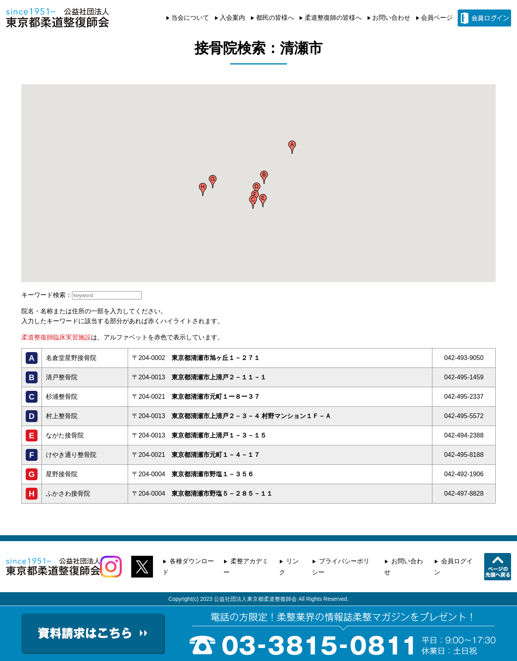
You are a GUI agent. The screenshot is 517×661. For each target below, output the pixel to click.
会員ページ (437, 17)
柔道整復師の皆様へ (333, 17)
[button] (292, 147)
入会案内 (232, 17)
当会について (190, 17)
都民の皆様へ (275, 17)
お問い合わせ (391, 17)
